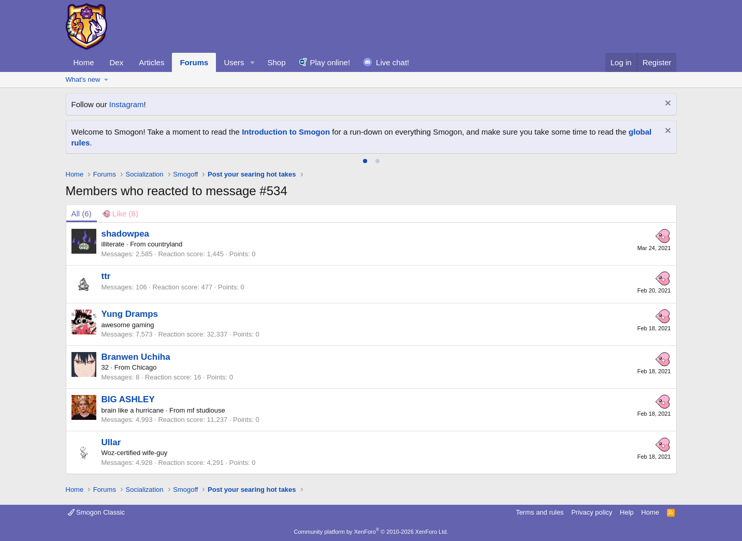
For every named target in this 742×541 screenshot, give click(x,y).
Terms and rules (539, 512)
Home (84, 62)
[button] (252, 62)
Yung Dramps (129, 314)
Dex (117, 62)
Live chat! (392, 62)
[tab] (365, 161)
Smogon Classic (96, 512)
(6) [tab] (81, 213)
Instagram (126, 104)
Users (234, 62)
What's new (83, 79)
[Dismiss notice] (666, 104)
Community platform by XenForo (371, 532)
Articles (151, 62)
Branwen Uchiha (135, 357)
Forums (194, 62)
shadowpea (125, 234)
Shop (276, 62)
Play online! (330, 62)
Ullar (111, 442)
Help (627, 512)
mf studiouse (206, 410)
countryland (165, 244)
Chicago (144, 367)
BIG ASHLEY (128, 399)
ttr (106, 276)
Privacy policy (591, 512)
